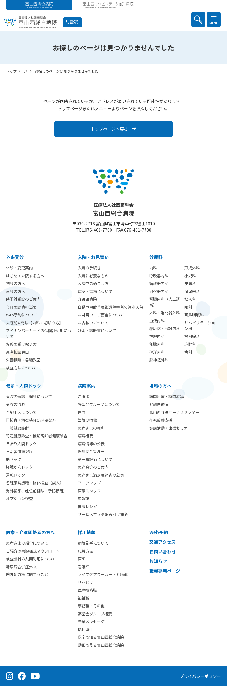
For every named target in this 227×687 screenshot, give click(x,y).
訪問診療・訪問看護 (166, 397)
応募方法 (85, 551)
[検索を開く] (198, 19)
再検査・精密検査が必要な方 (31, 420)
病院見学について (93, 543)
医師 (81, 559)
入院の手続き (89, 268)
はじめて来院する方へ (25, 276)
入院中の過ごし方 (93, 284)
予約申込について (21, 413)
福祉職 (83, 598)
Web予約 (158, 533)
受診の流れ (15, 405)
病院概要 (85, 436)
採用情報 (86, 533)
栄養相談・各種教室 (23, 360)
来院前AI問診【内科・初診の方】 (34, 323)
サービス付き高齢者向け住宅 (103, 515)
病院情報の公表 (91, 444)
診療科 (156, 257)
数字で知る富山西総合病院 (101, 637)
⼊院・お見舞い (93, 257)
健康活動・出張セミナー (170, 428)
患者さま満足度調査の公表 (101, 475)
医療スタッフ (89, 491)
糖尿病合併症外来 (21, 567)
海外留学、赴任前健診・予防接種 (35, 491)
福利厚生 (85, 630)
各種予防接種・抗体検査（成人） (35, 483)
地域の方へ (160, 386)
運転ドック (15, 475)
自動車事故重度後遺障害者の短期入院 (110, 307)
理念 (81, 413)
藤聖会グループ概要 (95, 614)
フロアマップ (89, 483)
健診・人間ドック (23, 386)
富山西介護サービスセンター (174, 413)
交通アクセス (162, 542)
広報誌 (83, 499)
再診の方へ (15, 292)
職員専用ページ (164, 571)
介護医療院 (87, 299)
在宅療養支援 (160, 420)
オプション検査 (19, 499)
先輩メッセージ (91, 622)
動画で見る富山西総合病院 (101, 645)
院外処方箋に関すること (27, 575)
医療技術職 (87, 590)
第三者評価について (95, 460)
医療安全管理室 (91, 452)
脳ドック (13, 460)
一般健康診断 (17, 428)
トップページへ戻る (109, 129)
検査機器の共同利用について (31, 559)
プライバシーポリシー (200, 677)
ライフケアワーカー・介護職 (103, 575)
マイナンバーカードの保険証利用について (38, 334)
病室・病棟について (95, 292)
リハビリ (85, 583)
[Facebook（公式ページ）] (22, 676)
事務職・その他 (91, 606)
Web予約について (21, 315)
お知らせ (158, 561)
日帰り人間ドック (21, 444)
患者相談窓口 (17, 352)
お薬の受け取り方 (21, 344)
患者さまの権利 (91, 428)
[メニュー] (213, 19)
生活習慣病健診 (19, 452)
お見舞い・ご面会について (101, 315)
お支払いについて (93, 323)
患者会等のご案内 (93, 467)
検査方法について (21, 368)
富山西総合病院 (113, 210)
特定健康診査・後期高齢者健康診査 (36, 436)
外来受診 (15, 257)
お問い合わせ (162, 552)
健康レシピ (87, 507)
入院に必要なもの (93, 276)
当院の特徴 (87, 420)
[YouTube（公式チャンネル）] (35, 676)
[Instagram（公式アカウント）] (9, 676)
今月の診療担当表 (21, 307)
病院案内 (86, 386)
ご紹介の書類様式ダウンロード (33, 551)
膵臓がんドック (19, 467)
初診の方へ (15, 284)
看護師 (83, 567)
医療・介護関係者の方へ (30, 533)
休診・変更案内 (19, 268)
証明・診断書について (97, 331)
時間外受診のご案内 (23, 299)
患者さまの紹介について (27, 543)
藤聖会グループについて (99, 405)
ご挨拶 (83, 397)
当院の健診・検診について (29, 397)
